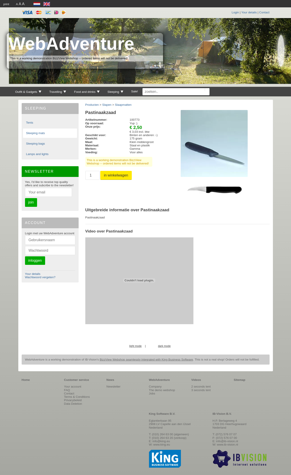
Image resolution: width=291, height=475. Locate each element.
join (31, 202)
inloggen (35, 260)
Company (155, 386)
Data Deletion (73, 403)
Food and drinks (87, 91)
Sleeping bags (35, 143)
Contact (264, 12)
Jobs (152, 393)
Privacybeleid (73, 400)
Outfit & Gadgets (28, 91)
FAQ (67, 390)
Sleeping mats (35, 133)
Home (26, 380)
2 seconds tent (201, 386)
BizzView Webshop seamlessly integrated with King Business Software (146, 359)
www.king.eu (161, 444)
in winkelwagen (116, 175)
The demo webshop (162, 390)
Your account (72, 386)
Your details (249, 12)
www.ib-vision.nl (227, 444)
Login (235, 12)
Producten (92, 104)
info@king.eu (161, 441)
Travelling (57, 91)
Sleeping (115, 91)
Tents (29, 122)
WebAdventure (71, 44)
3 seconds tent (201, 390)
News (110, 380)
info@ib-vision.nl (227, 441)
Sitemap (239, 380)
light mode (135, 346)
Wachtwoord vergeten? (40, 277)
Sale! (134, 91)
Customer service (76, 380)
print (6, 4)
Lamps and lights (37, 154)
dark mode (164, 346)
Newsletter (114, 386)
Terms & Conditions (77, 396)
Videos (196, 380)
